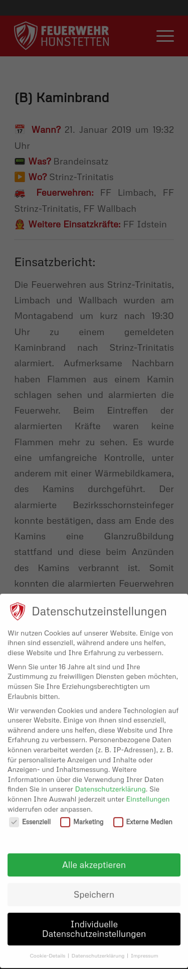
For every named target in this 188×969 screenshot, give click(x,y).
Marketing (81, 815)
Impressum (144, 948)
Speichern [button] (94, 887)
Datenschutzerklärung (110, 782)
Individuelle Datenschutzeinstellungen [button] (94, 922)
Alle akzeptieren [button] (94, 857)
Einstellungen (147, 792)
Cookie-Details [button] (48, 948)
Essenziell (30, 815)
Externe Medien (142, 815)
